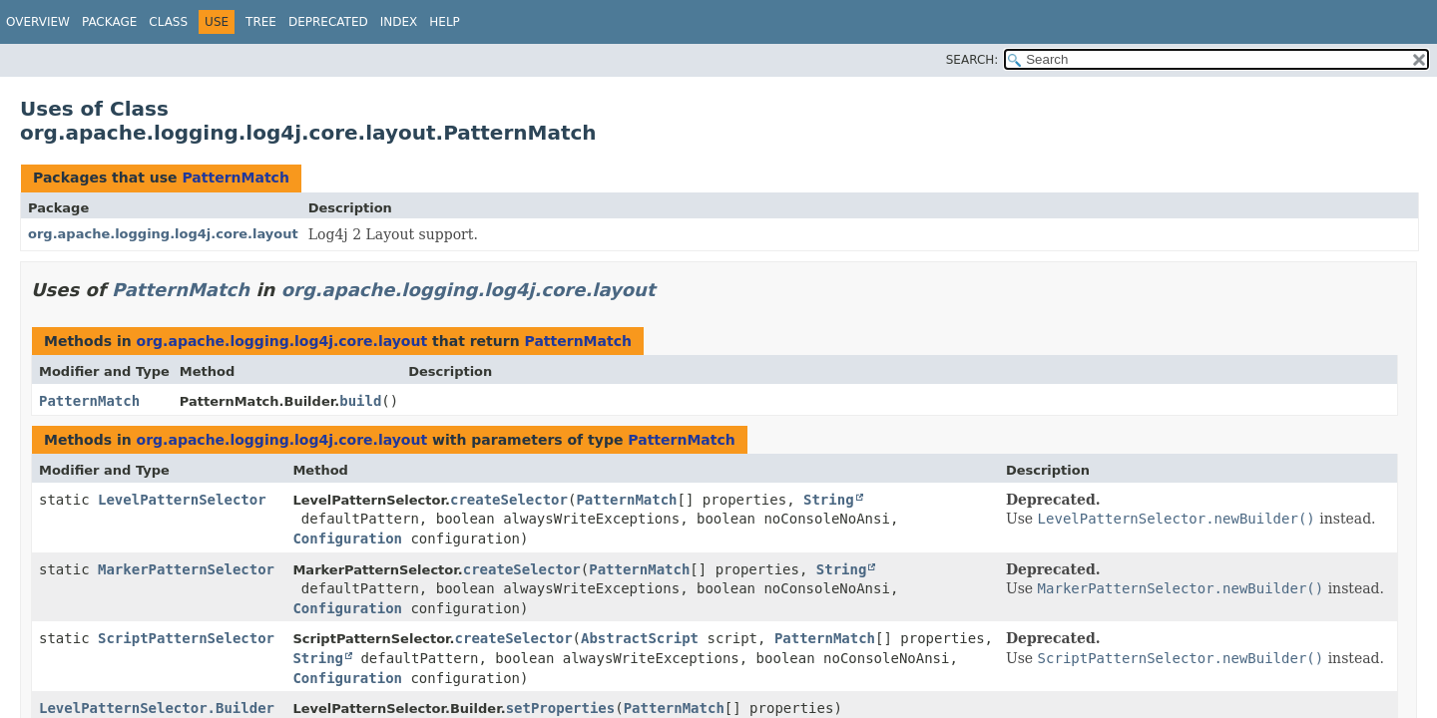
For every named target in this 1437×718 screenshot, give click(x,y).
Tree (260, 22)
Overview (38, 22)
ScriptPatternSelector (186, 638)
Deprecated (328, 22)
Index (399, 22)
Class (168, 22)
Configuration (347, 538)
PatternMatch (235, 177)
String (828, 500)
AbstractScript (640, 638)
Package (109, 22)
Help (444, 22)
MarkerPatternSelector (186, 569)
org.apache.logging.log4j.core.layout (163, 233)
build (360, 401)
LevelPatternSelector (182, 500)
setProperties (561, 708)
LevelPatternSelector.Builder (156, 708)
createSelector (509, 500)
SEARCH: (972, 60)
